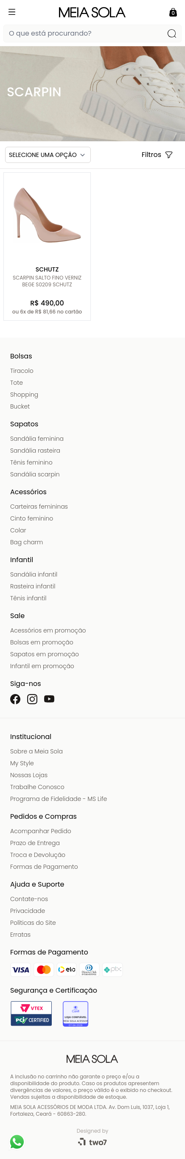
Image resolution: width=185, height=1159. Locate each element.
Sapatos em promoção (44, 654)
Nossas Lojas (29, 775)
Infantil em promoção (42, 666)
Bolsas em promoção (41, 642)
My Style (22, 763)
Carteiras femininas (39, 506)
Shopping (24, 394)
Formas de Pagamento (44, 866)
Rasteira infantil (32, 586)
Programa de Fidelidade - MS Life (58, 799)
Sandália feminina (37, 438)
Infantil (21, 560)
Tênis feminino (31, 462)
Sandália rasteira (35, 450)
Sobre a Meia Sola (36, 751)
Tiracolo (22, 371)
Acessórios (28, 492)
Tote (16, 382)
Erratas (20, 934)
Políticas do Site (33, 922)
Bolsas (21, 356)
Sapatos (24, 424)
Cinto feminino (31, 518)
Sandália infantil (33, 574)
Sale (17, 616)
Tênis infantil (28, 598)
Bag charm (26, 542)
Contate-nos (29, 899)
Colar (18, 530)
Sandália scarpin (35, 474)
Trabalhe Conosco (37, 787)
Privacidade (27, 911)
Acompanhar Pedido (40, 831)
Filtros (157, 155)
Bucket (20, 406)
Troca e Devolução (37, 855)
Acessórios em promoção (48, 630)
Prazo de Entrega (35, 843)
